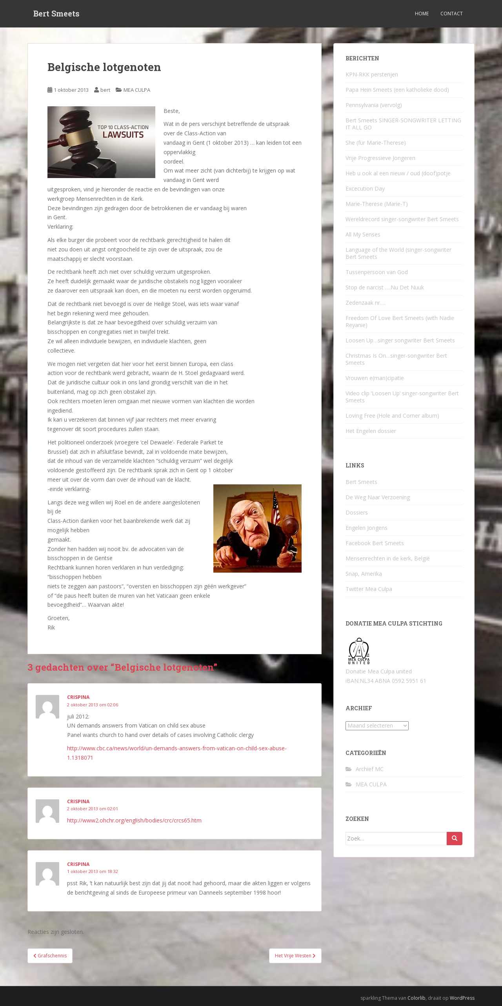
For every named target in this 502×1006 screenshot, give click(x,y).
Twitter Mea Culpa (369, 589)
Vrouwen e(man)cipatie (375, 378)
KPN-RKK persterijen (372, 74)
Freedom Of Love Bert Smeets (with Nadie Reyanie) (400, 321)
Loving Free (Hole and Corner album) (392, 415)
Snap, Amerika (364, 573)
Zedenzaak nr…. (366, 302)
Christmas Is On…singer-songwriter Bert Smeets (396, 359)
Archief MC (370, 769)
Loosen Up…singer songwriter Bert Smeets (400, 340)
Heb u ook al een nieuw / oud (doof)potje (398, 173)
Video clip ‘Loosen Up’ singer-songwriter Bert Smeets (402, 396)
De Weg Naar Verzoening (378, 497)
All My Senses (363, 234)
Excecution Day (365, 188)
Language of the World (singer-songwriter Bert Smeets (398, 253)
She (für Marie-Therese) (376, 142)
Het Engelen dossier (371, 431)
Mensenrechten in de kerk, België (388, 558)
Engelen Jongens (366, 527)
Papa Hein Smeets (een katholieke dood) (397, 89)
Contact (451, 13)
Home (422, 13)
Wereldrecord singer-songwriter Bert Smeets (402, 219)
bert (105, 89)
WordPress (462, 998)
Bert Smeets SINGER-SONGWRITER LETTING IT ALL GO (403, 123)
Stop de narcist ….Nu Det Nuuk (385, 287)
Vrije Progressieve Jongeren (380, 158)
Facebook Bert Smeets (375, 543)
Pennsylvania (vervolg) (374, 105)
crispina (78, 697)
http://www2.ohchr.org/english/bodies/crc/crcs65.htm (134, 820)
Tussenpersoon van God (377, 272)
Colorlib (416, 998)
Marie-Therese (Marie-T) (377, 203)
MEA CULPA (137, 89)
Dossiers (357, 512)
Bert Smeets (56, 14)
